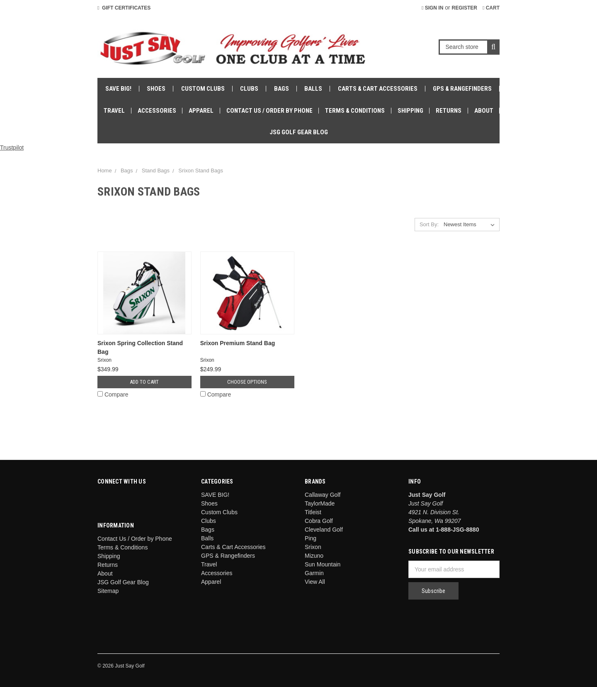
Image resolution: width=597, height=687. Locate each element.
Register (464, 8)
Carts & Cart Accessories (377, 88)
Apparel (201, 110)
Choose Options (247, 382)
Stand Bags (156, 170)
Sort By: (429, 224)
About (483, 110)
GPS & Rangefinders (462, 88)
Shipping (410, 110)
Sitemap (108, 591)
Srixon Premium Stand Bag (237, 343)
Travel (114, 110)
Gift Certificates (123, 8)
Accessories (157, 110)
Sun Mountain (322, 564)
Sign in (432, 8)
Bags (281, 88)
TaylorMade (320, 503)
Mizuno (314, 555)
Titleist (313, 512)
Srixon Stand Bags (200, 170)
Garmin (314, 573)
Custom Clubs (203, 88)
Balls (313, 88)
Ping (310, 538)
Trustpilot (12, 147)
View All (315, 581)
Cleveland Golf (324, 529)
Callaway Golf (322, 494)
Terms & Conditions (355, 110)
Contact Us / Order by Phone (269, 110)
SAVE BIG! (118, 88)
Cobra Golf (319, 521)
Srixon (313, 547)
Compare (112, 394)
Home (104, 170)
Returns (448, 110)
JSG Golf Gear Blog (298, 132)
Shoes (156, 88)
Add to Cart (144, 382)
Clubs (249, 88)
